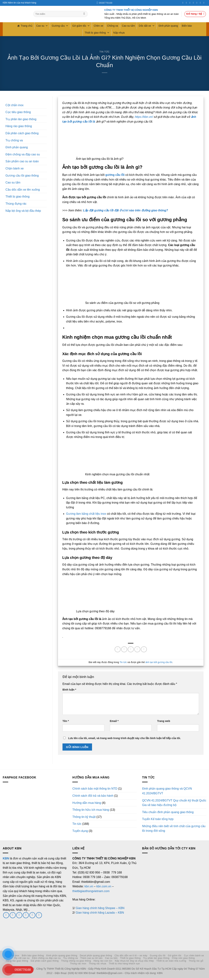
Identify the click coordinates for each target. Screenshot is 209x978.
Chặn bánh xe (14, 168)
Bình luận (69, 689)
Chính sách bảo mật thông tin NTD (94, 788)
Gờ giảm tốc (81, 25)
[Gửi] (84, 14)
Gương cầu (60, 25)
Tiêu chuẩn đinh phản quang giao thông (168, 812)
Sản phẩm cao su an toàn (22, 161)
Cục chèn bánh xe (194, 955)
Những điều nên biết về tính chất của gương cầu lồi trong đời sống (174, 828)
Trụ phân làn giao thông (20, 119)
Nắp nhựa (119, 32)
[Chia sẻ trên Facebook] (118, 649)
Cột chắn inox (14, 105)
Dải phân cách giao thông (22, 133)
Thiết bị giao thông (97, 32)
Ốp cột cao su (22, 958)
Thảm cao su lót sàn (91, 958)
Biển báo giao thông (33, 955)
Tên (65, 721)
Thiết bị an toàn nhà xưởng (171, 961)
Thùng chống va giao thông (76, 961)
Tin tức (104, 51)
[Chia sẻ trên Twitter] (124, 649)
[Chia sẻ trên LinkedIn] (144, 649)
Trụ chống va (14, 140)
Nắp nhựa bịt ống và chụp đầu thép (134, 961)
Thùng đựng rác (15, 203)
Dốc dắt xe (147, 25)
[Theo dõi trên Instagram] (187, 2)
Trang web (163, 721)
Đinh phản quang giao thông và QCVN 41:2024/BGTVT (167, 791)
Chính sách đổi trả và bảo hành (92, 795)
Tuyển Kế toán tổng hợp (158, 819)
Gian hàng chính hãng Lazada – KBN (100, 912)
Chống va (112, 25)
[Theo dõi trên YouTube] (204, 2)
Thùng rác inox (78, 963)
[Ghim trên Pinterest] (137, 649)
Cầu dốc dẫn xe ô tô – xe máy (130, 955)
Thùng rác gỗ (196, 961)
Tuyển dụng (80, 830)
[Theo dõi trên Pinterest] (197, 2)
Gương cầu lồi (157, 955)
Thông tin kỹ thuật (83, 816)
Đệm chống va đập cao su (22, 154)
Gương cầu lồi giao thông (22, 175)
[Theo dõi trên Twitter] (191, 2)
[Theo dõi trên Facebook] (183, 2)
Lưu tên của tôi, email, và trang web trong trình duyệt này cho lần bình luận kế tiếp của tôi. (124, 738)
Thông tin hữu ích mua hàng (90, 809)
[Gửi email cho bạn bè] (131, 649)
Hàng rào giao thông (18, 126)
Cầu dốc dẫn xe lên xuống (22, 189)
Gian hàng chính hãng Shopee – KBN (100, 908)
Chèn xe (98, 25)
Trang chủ (26, 25)
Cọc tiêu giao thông (18, 112)
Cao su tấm (128, 25)
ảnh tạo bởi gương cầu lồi (158, 662)
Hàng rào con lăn (102, 961)
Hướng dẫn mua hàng (86, 802)
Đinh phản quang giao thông (61, 955)
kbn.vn (89, 886)
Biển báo (187, 25)
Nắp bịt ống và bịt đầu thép (23, 210)
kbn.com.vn (103, 886)
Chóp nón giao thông (183, 958)
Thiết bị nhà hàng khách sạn (124, 963)
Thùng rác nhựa (97, 963)
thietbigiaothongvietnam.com (91, 891)
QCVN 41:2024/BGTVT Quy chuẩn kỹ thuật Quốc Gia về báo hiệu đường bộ (174, 803)
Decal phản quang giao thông (96, 955)
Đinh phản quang (168, 25)
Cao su (42, 25)
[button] (195, 14)
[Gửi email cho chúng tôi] (19, 915)
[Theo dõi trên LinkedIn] (201, 2)
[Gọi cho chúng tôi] (194, 2)
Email (114, 721)
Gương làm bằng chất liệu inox (86, 513)
